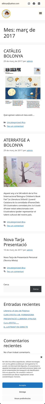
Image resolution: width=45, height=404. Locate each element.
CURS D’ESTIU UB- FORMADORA (19, 314)
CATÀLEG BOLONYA (13, 53)
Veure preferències (22, 398)
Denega (22, 392)
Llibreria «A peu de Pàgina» (17, 310)
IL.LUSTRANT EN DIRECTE (16, 327)
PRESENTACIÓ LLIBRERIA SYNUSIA (20, 318)
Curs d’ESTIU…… (11, 322)
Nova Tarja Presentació (15, 242)
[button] (41, 357)
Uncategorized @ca (16, 122)
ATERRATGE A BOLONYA (17, 142)
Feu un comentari (15, 126)
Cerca (6, 284)
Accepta (22, 385)
